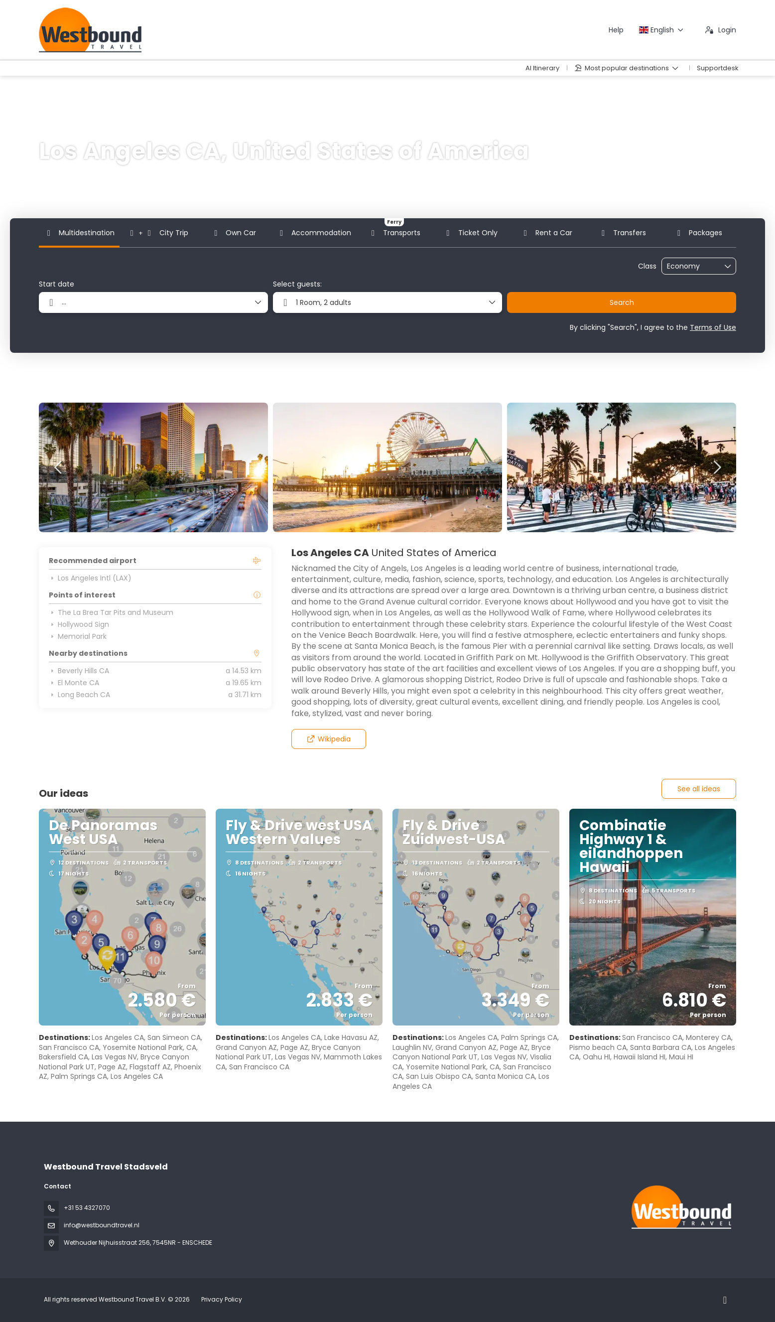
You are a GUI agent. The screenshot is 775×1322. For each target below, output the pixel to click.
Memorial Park (78, 636)
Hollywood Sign (79, 624)
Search (622, 302)
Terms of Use (713, 327)
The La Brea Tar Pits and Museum (111, 612)
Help (616, 30)
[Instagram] (725, 1300)
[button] (59, 467)
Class (647, 266)
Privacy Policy (221, 1299)
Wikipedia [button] (328, 739)
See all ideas (698, 789)
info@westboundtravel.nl (101, 1225)
